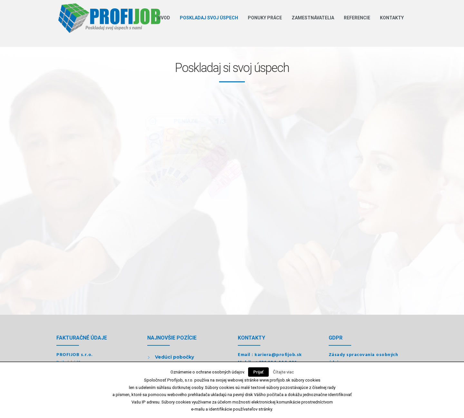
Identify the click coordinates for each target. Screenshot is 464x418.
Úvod (164, 17)
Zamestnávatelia (313, 17)
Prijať (258, 372)
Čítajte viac (283, 372)
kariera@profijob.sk (278, 355)
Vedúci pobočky (174, 357)
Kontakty (392, 17)
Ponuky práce (265, 17)
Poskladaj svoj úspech (209, 17)
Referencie (357, 17)
